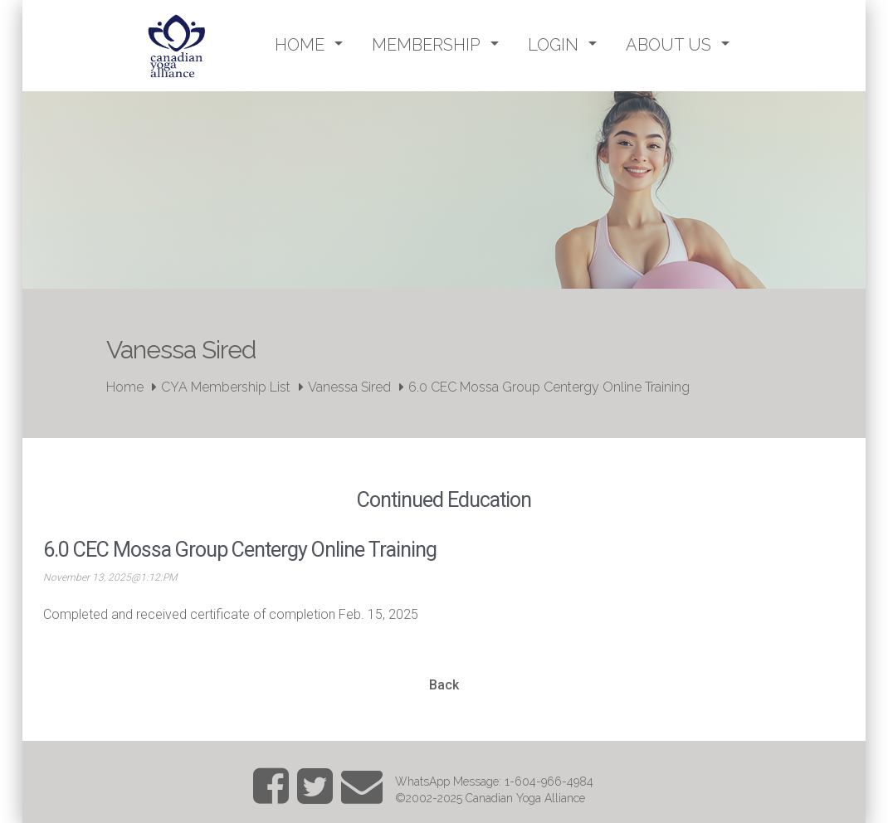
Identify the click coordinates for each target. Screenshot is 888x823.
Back (444, 685)
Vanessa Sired (349, 387)
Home (125, 387)
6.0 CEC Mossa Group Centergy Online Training (549, 387)
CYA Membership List (225, 387)
